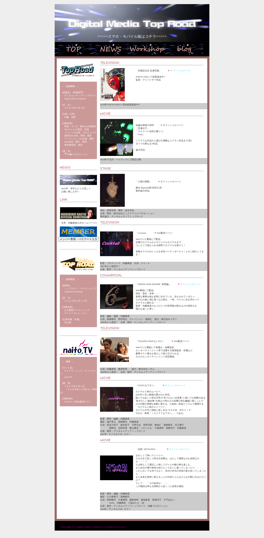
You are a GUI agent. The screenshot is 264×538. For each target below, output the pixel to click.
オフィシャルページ (180, 70)
